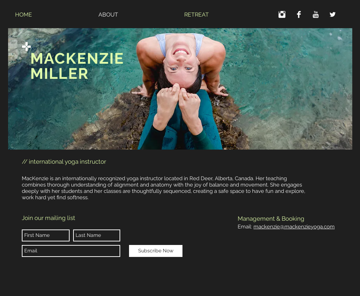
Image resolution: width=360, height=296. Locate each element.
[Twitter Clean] (332, 14)
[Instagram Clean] (281, 14)
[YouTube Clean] (315, 14)
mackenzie (266, 226)
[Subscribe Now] (155, 251)
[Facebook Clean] (298, 14)
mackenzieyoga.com (307, 226)
